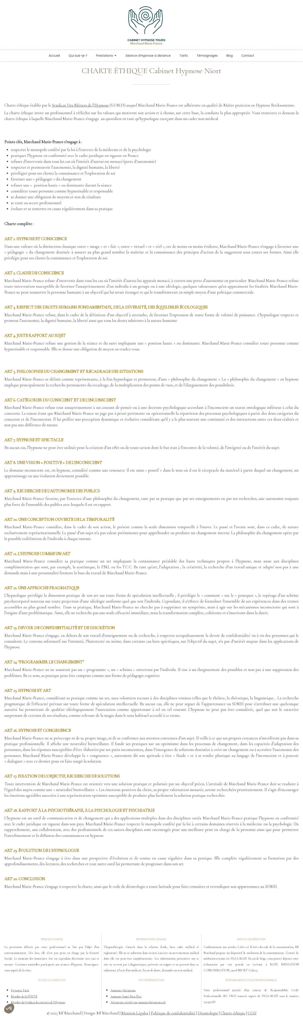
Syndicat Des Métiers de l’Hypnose (80, 105)
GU (253, 1013)
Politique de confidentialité (173, 1013)
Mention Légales (134, 1013)
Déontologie (208, 1013)
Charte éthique (233, 1013)
